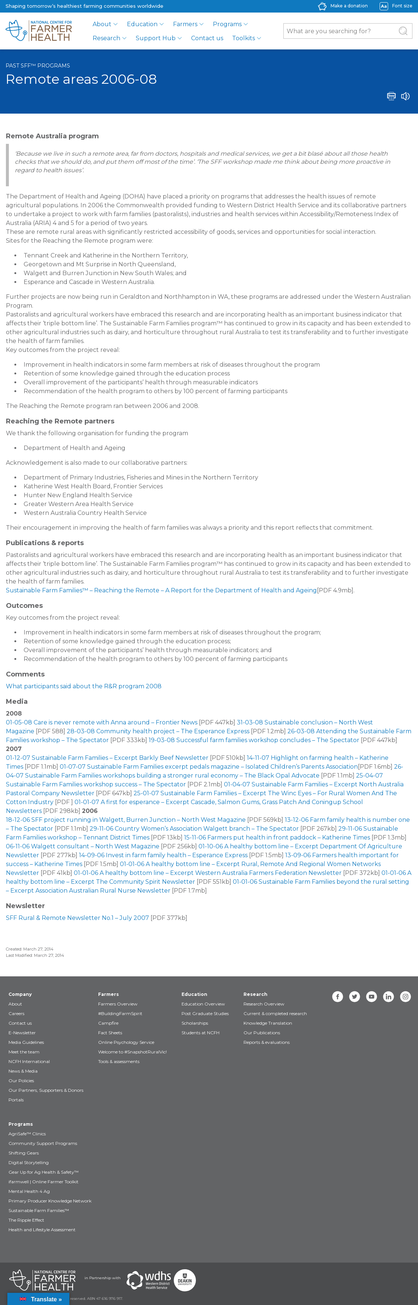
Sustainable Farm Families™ (38, 1210)
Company (20, 994)
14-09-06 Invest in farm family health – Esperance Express (163, 855)
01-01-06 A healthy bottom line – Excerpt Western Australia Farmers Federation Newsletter (208, 872)
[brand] (39, 31)
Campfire (108, 1023)
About (102, 24)
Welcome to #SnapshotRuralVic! (132, 1052)
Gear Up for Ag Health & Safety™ (43, 1172)
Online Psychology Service (126, 1042)
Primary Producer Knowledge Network (49, 1201)
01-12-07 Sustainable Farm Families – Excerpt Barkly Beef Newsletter (107, 757)
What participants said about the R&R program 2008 (84, 686)
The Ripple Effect (26, 1220)
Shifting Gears (23, 1153)
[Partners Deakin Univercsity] (185, 1280)
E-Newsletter (22, 1032)
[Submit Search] (403, 31)
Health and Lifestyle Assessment (42, 1229)
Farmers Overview (118, 1004)
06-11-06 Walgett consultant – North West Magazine (82, 846)
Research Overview (263, 1004)
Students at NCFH (201, 1032)
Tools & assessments (118, 1061)
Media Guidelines (26, 1042)
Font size (402, 5)
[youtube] (371, 996)
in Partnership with (102, 1277)
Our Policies (21, 1080)
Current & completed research (275, 1013)
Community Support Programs (42, 1143)
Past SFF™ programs (38, 65)
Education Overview (203, 1004)
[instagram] (405, 996)
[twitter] (354, 996)
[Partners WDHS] (149, 1280)
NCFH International (29, 1061)
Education (142, 24)
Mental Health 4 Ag (29, 1191)
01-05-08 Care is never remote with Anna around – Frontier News (101, 722)
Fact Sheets (110, 1032)
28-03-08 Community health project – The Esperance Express (158, 731)
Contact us (207, 38)
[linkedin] (388, 996)
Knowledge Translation (267, 1023)
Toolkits (243, 38)
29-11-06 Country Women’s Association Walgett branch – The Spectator (194, 828)
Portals (16, 1099)
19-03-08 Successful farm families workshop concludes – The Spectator (254, 740)
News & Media (23, 1071)
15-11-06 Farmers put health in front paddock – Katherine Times (277, 837)
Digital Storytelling (28, 1162)
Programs (227, 24)
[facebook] (337, 996)
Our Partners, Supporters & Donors (45, 1090)
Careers (16, 1013)
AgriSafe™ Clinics (27, 1133)
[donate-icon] (322, 5)
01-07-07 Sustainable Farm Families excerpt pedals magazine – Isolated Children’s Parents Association (209, 766)
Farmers (185, 24)
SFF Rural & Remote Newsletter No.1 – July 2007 (77, 917)
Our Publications (261, 1032)
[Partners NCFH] (42, 1280)
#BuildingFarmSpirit (120, 1013)
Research (106, 38)
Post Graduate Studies (205, 1013)
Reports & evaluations (266, 1042)
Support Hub (156, 38)
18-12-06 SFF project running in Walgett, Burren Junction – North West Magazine (126, 819)
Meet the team (23, 1052)
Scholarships (195, 1023)
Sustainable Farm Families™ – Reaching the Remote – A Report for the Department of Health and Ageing (161, 590)
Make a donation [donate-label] (349, 5)
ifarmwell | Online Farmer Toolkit (43, 1181)
